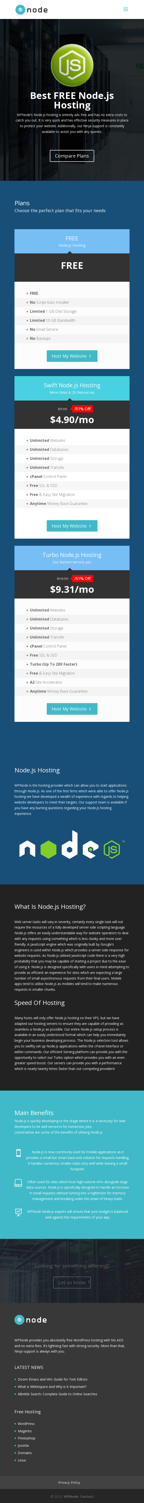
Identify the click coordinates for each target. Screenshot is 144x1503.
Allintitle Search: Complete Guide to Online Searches (57, 1394)
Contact (87, 1496)
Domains (25, 1453)
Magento (25, 1431)
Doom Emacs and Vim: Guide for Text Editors (53, 1379)
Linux (22, 1460)
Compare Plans (72, 156)
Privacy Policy (69, 1482)
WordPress (26, 1423)
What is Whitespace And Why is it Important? (52, 1386)
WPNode (71, 1496)
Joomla (23, 1445)
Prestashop (26, 1438)
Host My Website (69, 356)
